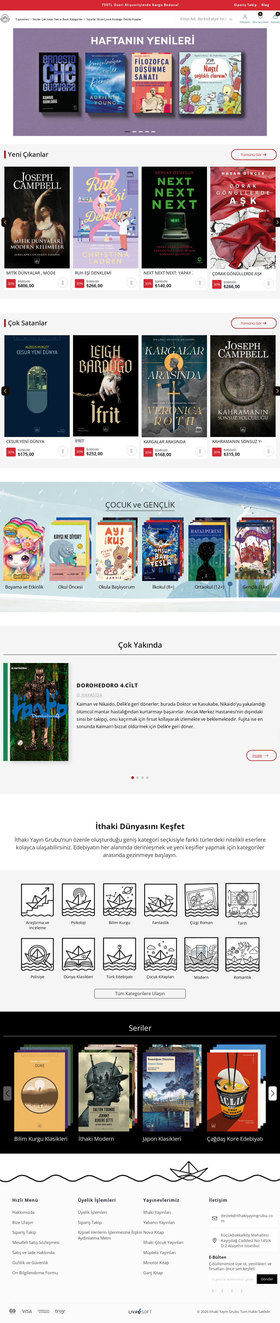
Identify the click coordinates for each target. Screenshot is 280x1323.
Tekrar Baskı (61, 19)
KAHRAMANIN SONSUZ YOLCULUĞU (236, 441)
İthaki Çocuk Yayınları (163, 1242)
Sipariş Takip (245, 5)
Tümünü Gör (254, 154)
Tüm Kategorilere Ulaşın (140, 993)
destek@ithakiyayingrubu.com (247, 1218)
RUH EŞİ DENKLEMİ (93, 273)
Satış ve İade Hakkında (33, 1252)
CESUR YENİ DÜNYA (25, 441)
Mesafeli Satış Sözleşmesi (36, 1242)
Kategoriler (76, 19)
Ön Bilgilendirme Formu (35, 1272)
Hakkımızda (23, 1212)
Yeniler (37, 19)
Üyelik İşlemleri (92, 1212)
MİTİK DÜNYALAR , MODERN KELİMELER (31, 273)
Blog (265, 5)
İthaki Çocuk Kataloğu (109, 19)
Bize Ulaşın (22, 1222)
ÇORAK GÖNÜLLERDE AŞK (236, 273)
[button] (127, 131)
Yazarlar (91, 19)
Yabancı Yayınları (159, 1222)
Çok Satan (47, 19)
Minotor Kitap (156, 1262)
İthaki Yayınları (157, 1212)
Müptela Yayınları (159, 1252)
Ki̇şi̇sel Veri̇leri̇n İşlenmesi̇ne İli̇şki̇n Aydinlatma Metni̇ (110, 1235)
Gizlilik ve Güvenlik (30, 1262)
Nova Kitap (153, 1232)
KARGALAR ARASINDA (165, 441)
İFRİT (79, 441)
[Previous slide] (5, 222)
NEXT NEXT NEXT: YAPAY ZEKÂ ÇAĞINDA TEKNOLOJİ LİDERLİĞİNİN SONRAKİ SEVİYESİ (168, 273)
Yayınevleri (22, 19)
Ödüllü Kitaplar (132, 19)
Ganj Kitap (153, 1272)
